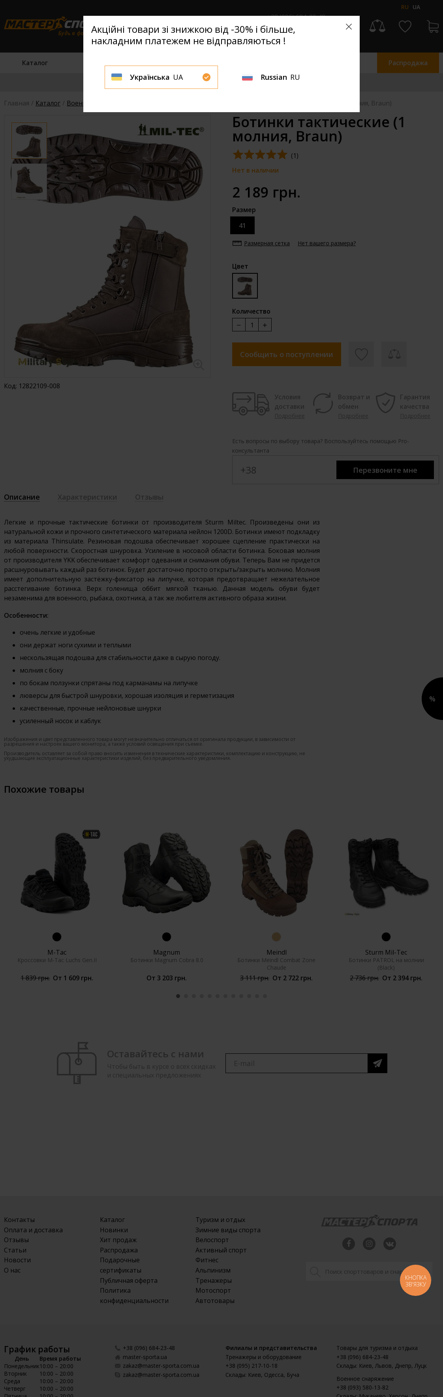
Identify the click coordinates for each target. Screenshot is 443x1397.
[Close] (349, 27)
